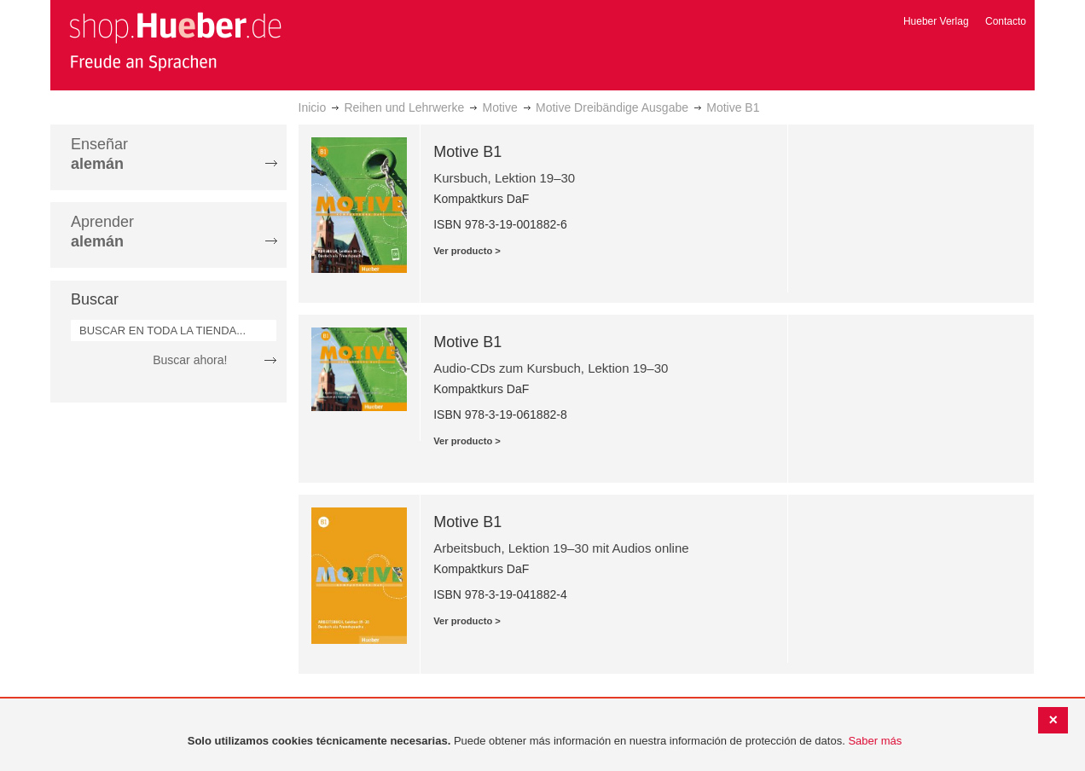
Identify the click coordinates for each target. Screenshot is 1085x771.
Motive (500, 107)
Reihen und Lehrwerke (404, 107)
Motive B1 (467, 151)
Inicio (313, 107)
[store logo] (175, 41)
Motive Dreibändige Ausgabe (612, 107)
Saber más (875, 740)
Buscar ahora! (190, 360)
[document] (544, 741)
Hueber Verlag (936, 21)
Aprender (102, 231)
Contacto (1005, 21)
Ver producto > (467, 251)
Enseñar (99, 154)
